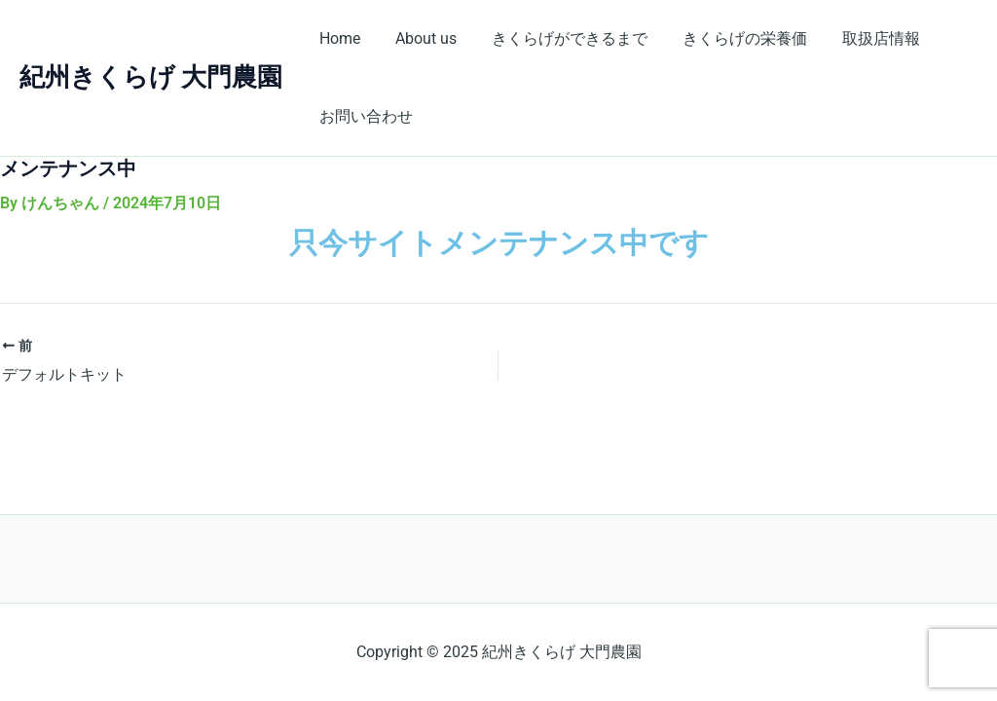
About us (420, 38)
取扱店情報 (864, 38)
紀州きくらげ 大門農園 (150, 77)
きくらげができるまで (560, 38)
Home (337, 38)
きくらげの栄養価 (731, 38)
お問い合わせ (364, 116)
